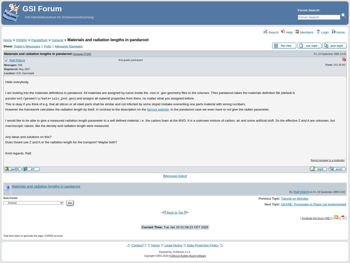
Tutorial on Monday (295, 198)
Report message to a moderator (328, 160)
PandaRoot (39, 40)
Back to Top (175, 212)
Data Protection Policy (203, 245)
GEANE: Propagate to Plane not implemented (313, 204)
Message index (175, 176)
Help (287, 32)
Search (271, 32)
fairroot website (158, 109)
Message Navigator (69, 46)
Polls (47, 46)
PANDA (21, 40)
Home (338, 32)
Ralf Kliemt (17, 60)
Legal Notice (173, 245)
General (57, 40)
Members (304, 32)
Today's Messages (27, 46)
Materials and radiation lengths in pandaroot (38, 54)
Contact (136, 245)
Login (322, 32)
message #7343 (81, 54)
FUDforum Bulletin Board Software (187, 256)
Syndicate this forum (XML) (316, 218)
